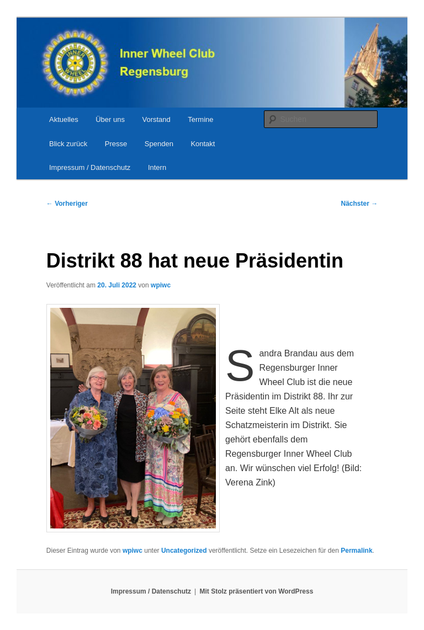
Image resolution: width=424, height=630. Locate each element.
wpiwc (161, 285)
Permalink (356, 550)
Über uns (110, 119)
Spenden (159, 144)
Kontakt (202, 144)
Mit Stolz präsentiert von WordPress (257, 591)
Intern (157, 167)
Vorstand (156, 119)
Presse (116, 144)
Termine (200, 119)
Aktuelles (63, 119)
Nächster (359, 203)
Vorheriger (67, 203)
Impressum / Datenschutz (89, 167)
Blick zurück (68, 144)
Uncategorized (184, 550)
